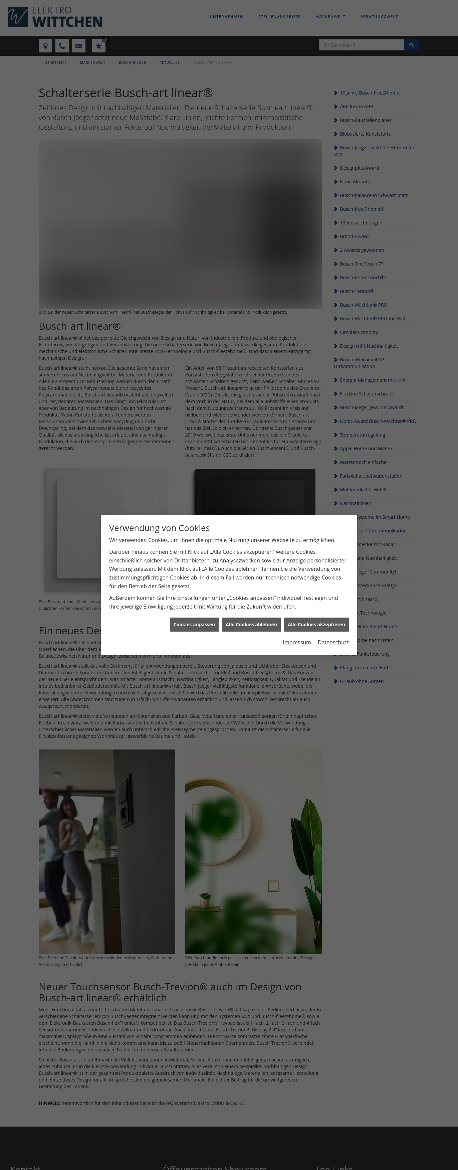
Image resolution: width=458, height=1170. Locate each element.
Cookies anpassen (194, 617)
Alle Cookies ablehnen (251, 617)
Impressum (297, 634)
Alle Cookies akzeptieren (316, 617)
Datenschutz (333, 634)
